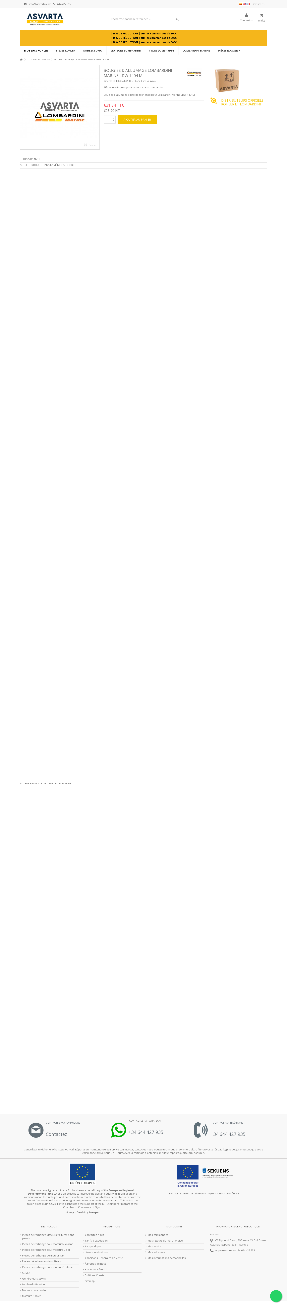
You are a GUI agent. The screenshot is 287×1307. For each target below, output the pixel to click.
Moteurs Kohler (31, 1296)
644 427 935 (62, 4)
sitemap (90, 1281)
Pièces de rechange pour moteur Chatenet (48, 1267)
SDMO (26, 1273)
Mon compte (174, 1226)
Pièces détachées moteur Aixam (41, 1261)
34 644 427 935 (246, 1250)
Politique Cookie (94, 1275)
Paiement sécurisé (96, 1269)
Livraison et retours (96, 1252)
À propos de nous (95, 1263)
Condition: (140, 80)
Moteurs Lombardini (34, 1290)
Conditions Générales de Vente (104, 1258)
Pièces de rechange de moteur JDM (43, 1255)
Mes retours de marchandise (165, 1240)
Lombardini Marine (33, 1284)
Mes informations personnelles (167, 1258)
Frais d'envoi (31, 159)
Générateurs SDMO (34, 1278)
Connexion (246, 20)
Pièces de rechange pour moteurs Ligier (46, 1249)
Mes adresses (156, 1252)
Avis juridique (93, 1246)
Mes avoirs (154, 1246)
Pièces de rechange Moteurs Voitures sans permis (48, 1236)
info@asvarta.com (37, 4)
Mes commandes (158, 1235)
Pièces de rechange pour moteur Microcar (47, 1244)
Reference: (110, 80)
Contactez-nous (94, 1235)
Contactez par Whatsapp (145, 1120)
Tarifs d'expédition (96, 1240)
